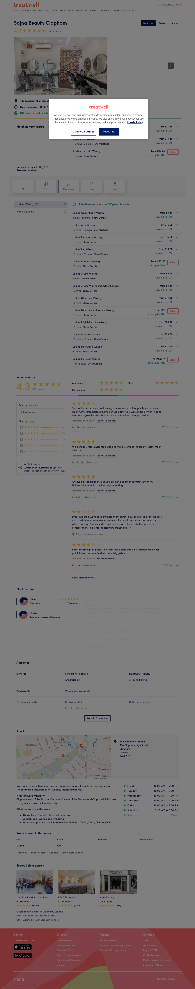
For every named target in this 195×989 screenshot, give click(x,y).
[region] (98, 119)
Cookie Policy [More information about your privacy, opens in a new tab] (135, 122)
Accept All (109, 131)
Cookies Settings (84, 131)
